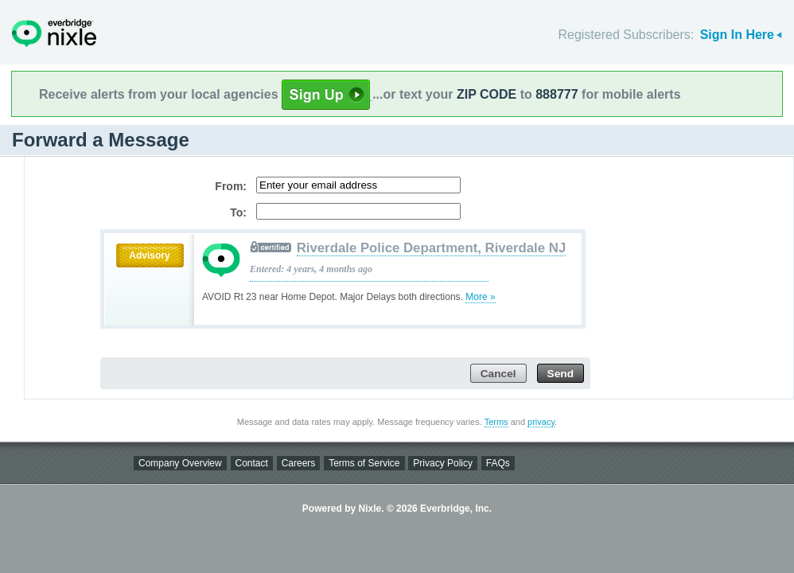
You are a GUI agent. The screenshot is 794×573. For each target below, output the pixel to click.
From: (231, 186)
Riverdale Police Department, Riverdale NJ (431, 247)
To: (238, 212)
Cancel (498, 374)
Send (560, 374)
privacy (541, 422)
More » (480, 296)
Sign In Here (737, 34)
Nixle (54, 33)
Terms (496, 422)
